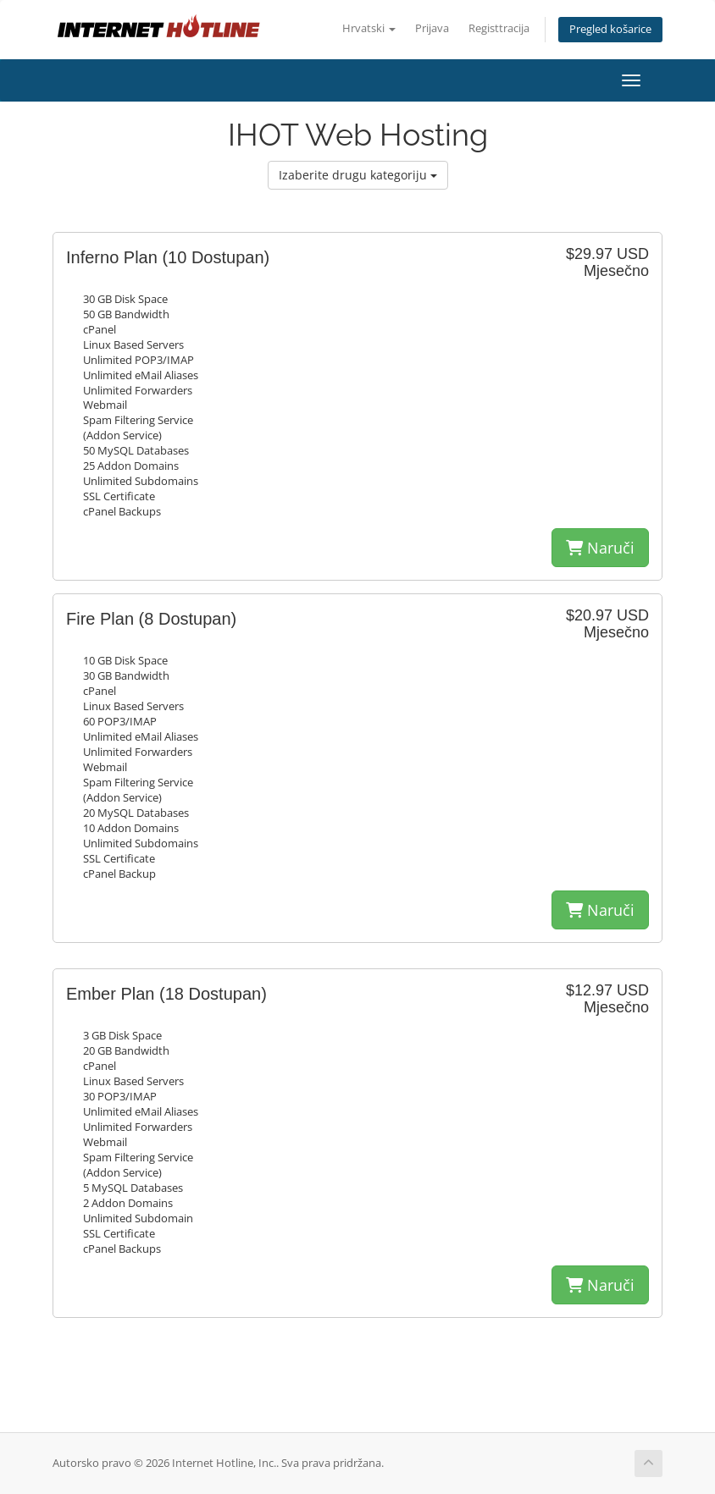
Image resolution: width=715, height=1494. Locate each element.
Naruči (600, 548)
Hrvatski (369, 28)
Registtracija (498, 28)
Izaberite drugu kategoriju (358, 175)
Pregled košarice (610, 29)
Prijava (432, 28)
